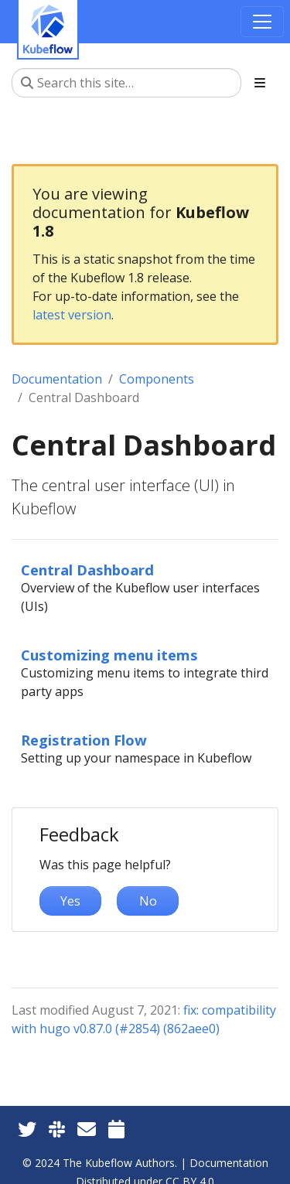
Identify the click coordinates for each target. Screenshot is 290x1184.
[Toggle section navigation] (260, 83)
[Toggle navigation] (262, 21)
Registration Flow (84, 739)
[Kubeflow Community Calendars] (116, 1128)
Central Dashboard (87, 569)
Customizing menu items (109, 654)
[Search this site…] (126, 82)
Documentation (57, 378)
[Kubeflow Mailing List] (86, 1128)
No (148, 900)
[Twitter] (27, 1128)
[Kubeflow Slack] (57, 1128)
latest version (71, 314)
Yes (70, 900)
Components (156, 378)
